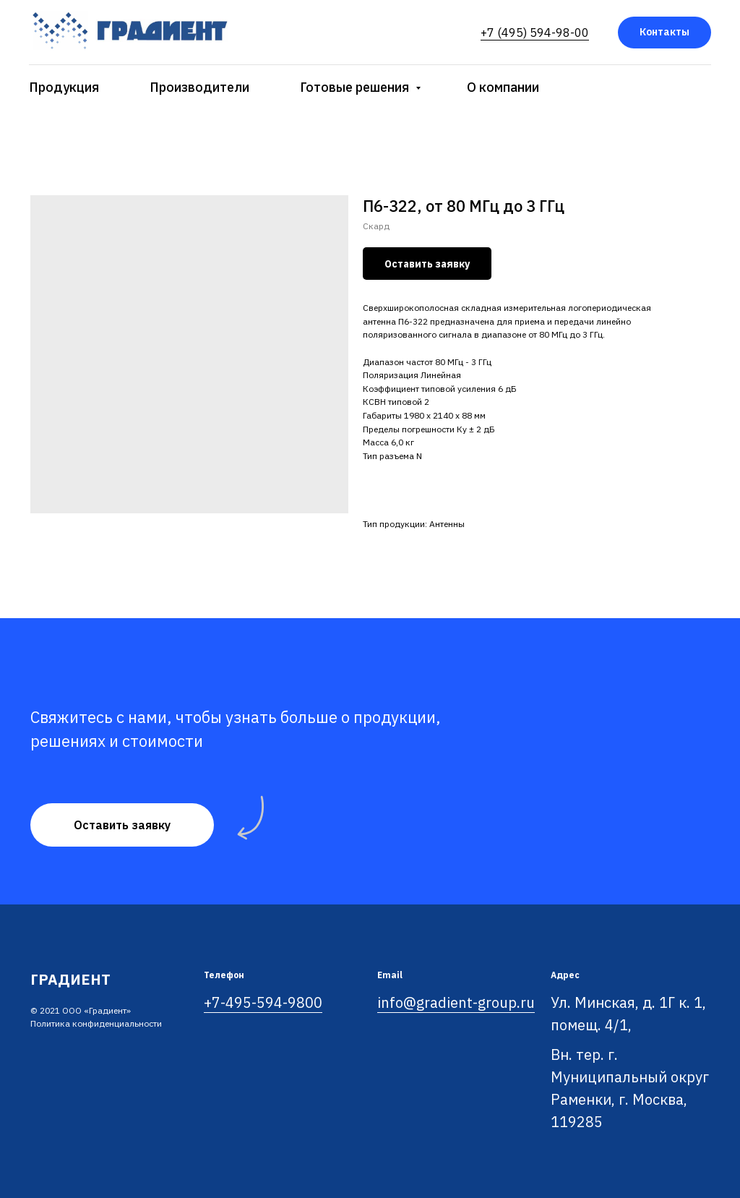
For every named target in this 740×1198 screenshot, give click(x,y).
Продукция (64, 87)
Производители (199, 87)
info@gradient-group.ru (456, 1002)
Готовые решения (356, 87)
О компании (503, 87)
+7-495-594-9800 (263, 1002)
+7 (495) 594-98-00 (535, 32)
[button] (122, 825)
